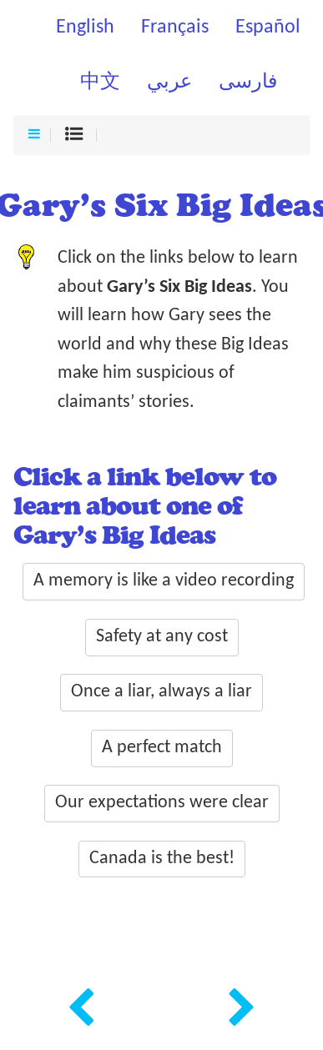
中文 (100, 83)
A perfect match (162, 747)
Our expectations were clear (162, 802)
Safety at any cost (162, 637)
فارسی (248, 83)
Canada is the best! (162, 858)
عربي (169, 83)
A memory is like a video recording (163, 581)
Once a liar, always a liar (161, 692)
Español (267, 28)
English (85, 28)
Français (175, 28)
